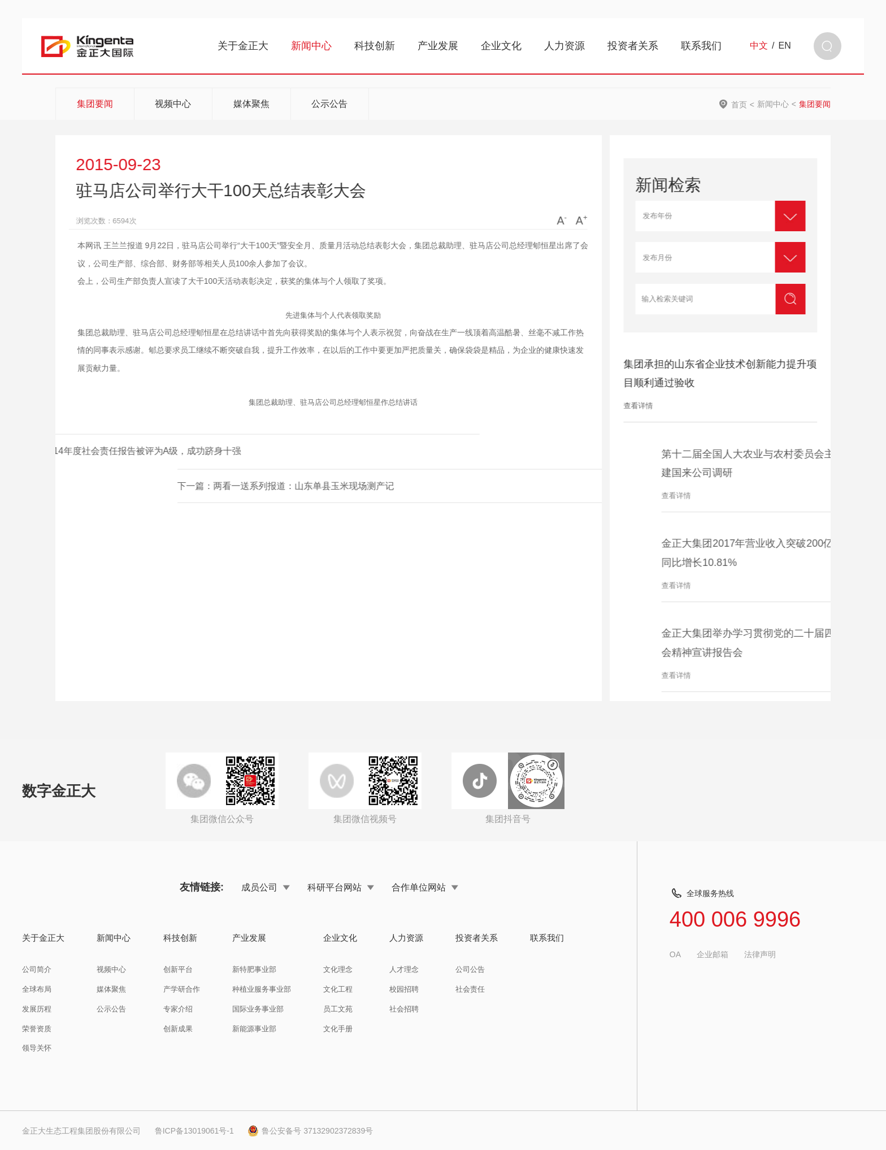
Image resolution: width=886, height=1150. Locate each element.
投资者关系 (632, 45)
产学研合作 (181, 989)
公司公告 (470, 969)
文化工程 (338, 989)
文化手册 (338, 1028)
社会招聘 (404, 1009)
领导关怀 (36, 1048)
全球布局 (36, 989)
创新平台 (178, 969)
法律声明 (760, 954)
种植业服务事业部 (261, 989)
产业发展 (438, 45)
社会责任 (470, 989)
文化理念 (338, 969)
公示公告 (329, 104)
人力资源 (564, 45)
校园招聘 (404, 989)
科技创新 (374, 45)
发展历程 (36, 1009)
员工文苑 (338, 1009)
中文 (759, 45)
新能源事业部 (254, 1028)
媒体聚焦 (251, 104)
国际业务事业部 (258, 1009)
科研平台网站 (340, 887)
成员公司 (265, 887)
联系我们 (701, 45)
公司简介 (36, 969)
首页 (739, 104)
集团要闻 (95, 104)
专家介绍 (178, 1009)
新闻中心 (311, 45)
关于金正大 (243, 45)
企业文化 (501, 45)
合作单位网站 (425, 887)
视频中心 (173, 104)
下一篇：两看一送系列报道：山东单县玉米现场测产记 (447, 486)
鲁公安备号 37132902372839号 (310, 1130)
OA (675, 954)
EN (785, 45)
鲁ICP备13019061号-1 (194, 1130)
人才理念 (404, 969)
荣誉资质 (36, 1028)
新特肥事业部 (254, 969)
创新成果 (178, 1028)
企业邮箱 (712, 954)
